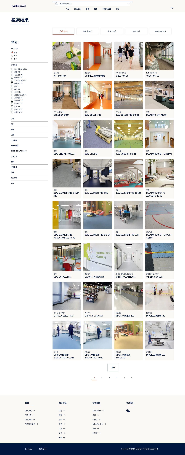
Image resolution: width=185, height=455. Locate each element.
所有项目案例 (30, 424)
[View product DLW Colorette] (97, 99)
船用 (60, 437)
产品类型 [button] (14, 65)
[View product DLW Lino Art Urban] (67, 138)
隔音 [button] (12, 162)
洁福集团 (96, 403)
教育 (60, 415)
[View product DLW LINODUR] (97, 138)
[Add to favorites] (78, 44)
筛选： (15, 42)
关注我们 (130, 403)
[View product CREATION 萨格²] (67, 99)
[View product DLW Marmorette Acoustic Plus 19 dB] (67, 220)
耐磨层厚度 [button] (14, 145)
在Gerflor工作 (97, 424)
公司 (94, 415)
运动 (60, 419)
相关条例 (42, 449)
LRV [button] (12, 183)
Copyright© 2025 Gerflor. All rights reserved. (139, 449)
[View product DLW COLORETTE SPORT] (128, 99)
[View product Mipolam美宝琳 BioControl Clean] (67, 340)
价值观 (95, 419)
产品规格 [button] (14, 140)
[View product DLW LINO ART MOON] (159, 99)
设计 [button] (12, 124)
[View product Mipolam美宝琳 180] (159, 300)
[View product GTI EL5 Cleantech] (128, 261)
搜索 (57, 3)
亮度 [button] (12, 135)
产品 (67, 9)
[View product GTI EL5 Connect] (159, 261)
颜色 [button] (12, 129)
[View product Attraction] (67, 60)
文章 (136, 31)
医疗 (60, 411)
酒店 (60, 433)
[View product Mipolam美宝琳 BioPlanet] (128, 340)
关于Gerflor (96, 411)
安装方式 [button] (14, 156)
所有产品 (28, 411)
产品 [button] (12, 119)
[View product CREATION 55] (159, 60)
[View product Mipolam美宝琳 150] (128, 300)
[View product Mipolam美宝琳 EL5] (159, 340)
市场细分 (77, 9)
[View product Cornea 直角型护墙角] (97, 60)
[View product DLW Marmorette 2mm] (97, 178)
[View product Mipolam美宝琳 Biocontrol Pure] (97, 340)
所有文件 (28, 415)
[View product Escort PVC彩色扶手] (97, 261)
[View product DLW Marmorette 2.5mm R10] (67, 178)
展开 (113, 367)
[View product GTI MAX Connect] (97, 300)
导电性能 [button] (14, 167)
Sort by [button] (14, 49)
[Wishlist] (172, 8)
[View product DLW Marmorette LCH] (128, 220)
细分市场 (62, 403)
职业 (94, 428)
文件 (112, 31)
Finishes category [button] (18, 151)
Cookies (28, 449)
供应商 (95, 433)
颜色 (87, 31)
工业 (60, 428)
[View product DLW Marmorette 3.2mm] (128, 178)
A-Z (15, 56)
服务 (96, 9)
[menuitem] (67, 10)
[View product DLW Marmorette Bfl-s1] (97, 220)
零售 (60, 424)
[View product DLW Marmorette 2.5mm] (159, 138)
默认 (15, 52)
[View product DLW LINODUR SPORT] (128, 138)
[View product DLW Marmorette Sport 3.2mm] (159, 220)
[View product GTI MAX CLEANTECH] (67, 300)
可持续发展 (107, 9)
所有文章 (28, 419)
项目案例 (160, 31)
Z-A (15, 59)
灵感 (87, 9)
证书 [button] (12, 172)
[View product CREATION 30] (128, 60)
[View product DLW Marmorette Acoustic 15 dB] (159, 178)
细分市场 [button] (14, 178)
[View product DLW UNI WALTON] (67, 261)
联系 (117, 9)
